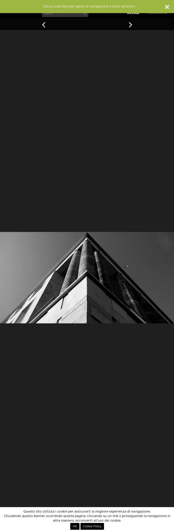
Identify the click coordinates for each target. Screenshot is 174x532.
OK (75, 526)
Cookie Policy (92, 526)
